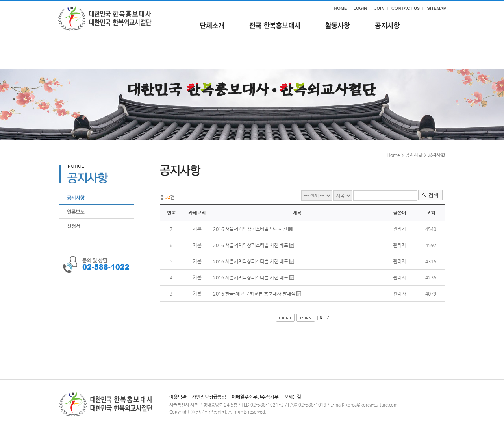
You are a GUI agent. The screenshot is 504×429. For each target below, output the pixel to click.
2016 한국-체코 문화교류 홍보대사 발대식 (254, 293)
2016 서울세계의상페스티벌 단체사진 (250, 229)
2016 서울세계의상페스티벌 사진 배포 (250, 245)
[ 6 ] (321, 317)
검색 (433, 195)
